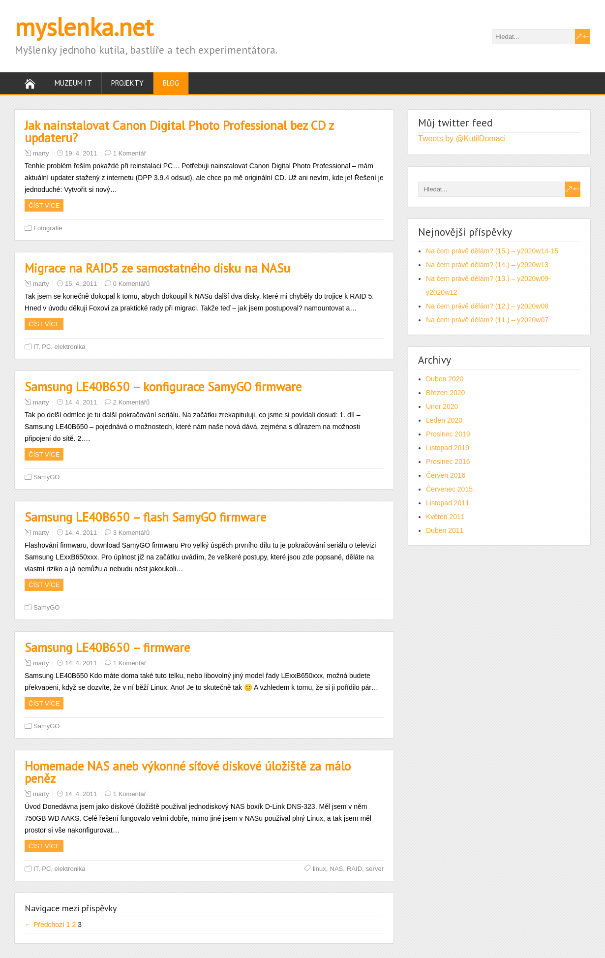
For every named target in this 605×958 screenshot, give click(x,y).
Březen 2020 (445, 393)
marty (41, 153)
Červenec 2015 (449, 489)
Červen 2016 (445, 475)
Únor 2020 (442, 406)
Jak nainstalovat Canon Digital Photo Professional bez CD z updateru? (179, 132)
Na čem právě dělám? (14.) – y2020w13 (487, 265)
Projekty (127, 83)
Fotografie (47, 228)
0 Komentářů (131, 283)
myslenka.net (84, 27)
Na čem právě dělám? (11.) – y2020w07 (487, 320)
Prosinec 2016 (448, 461)
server (375, 868)
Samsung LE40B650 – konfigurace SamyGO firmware (163, 387)
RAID (354, 868)
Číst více (44, 205)
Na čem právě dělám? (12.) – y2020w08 (487, 306)
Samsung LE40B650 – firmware (107, 647)
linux (319, 868)
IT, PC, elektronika (59, 346)
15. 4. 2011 (81, 283)
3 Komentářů (131, 532)
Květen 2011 (445, 517)
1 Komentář (129, 153)
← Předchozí (44, 924)
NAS (336, 868)
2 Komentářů (131, 402)
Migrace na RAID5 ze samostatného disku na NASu (157, 268)
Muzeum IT (73, 83)
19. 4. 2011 (81, 153)
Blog (171, 83)
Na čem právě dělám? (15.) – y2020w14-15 (492, 251)
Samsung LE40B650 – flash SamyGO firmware (145, 517)
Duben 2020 (444, 379)
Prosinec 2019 (448, 434)
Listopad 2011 (447, 503)
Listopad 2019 (447, 448)
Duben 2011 (444, 530)
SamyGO (46, 477)
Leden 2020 (444, 420)
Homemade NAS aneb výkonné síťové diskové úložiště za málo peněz (188, 772)
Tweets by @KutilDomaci (462, 138)
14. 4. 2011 (81, 402)
